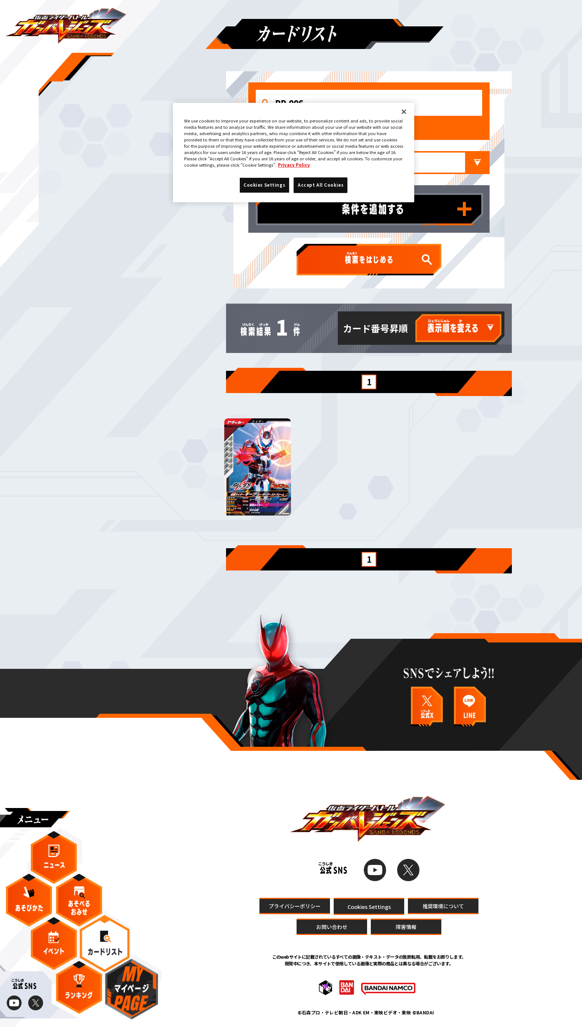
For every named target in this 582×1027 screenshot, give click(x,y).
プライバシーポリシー (295, 905)
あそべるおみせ (79, 900)
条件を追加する (464, 209)
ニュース (54, 857)
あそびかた (29, 900)
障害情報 (406, 926)
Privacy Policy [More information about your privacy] (294, 165)
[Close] (404, 112)
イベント (54, 943)
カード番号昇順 (375, 328)
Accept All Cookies (320, 185)
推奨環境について (443, 905)
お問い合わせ (331, 926)
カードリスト (105, 943)
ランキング (79, 987)
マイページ (131, 989)
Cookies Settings (369, 906)
